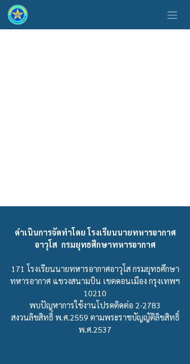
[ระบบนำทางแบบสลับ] (172, 14)
